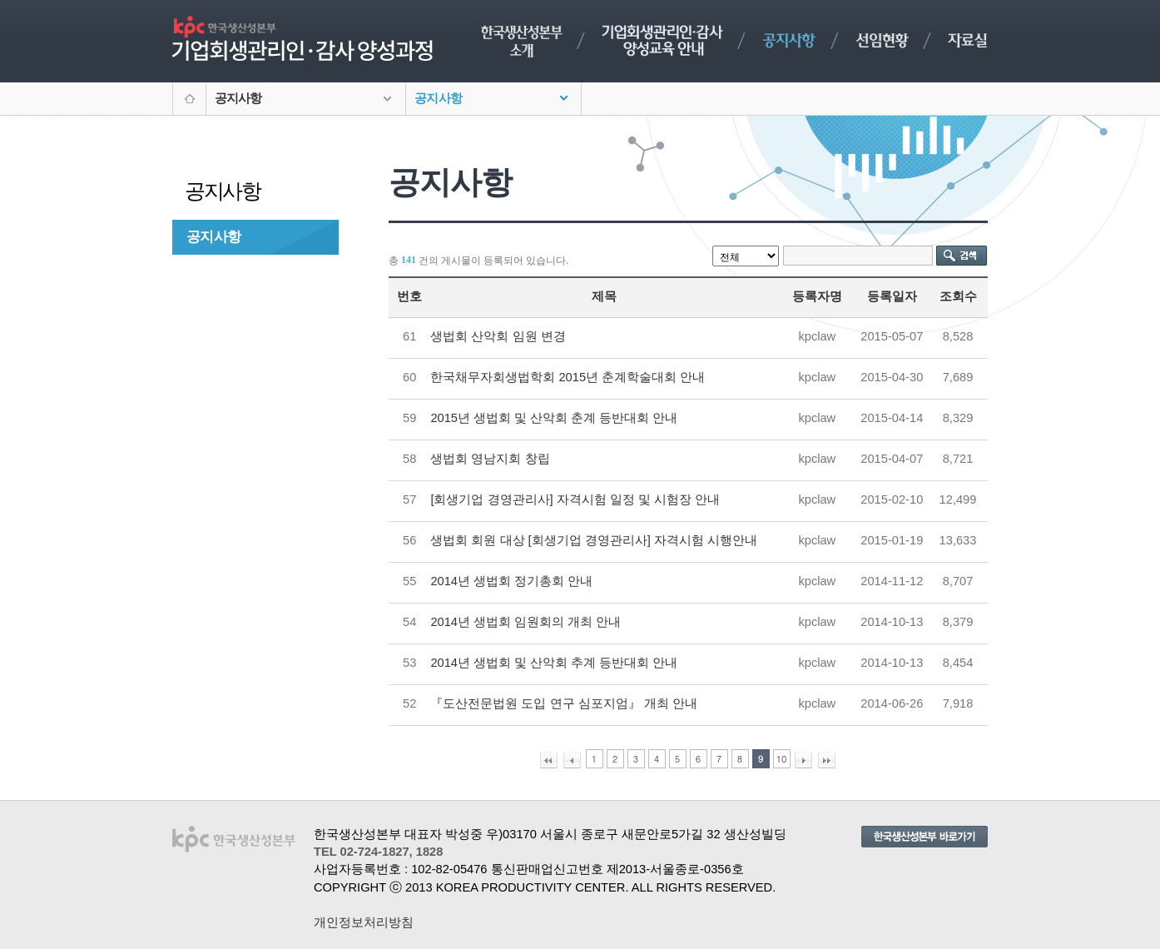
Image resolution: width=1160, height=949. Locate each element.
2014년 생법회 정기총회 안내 (511, 581)
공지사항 (213, 236)
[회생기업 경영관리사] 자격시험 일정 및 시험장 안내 (575, 499)
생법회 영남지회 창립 (489, 458)
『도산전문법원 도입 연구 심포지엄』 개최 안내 (563, 703)
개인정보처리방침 (364, 922)
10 (781, 759)
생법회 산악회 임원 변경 (497, 336)
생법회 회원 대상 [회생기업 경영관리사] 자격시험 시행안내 (593, 540)
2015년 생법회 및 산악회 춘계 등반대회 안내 (553, 418)
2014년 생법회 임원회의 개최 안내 (525, 622)
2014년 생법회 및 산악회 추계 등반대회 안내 (553, 662)
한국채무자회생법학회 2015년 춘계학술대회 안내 (567, 377)
